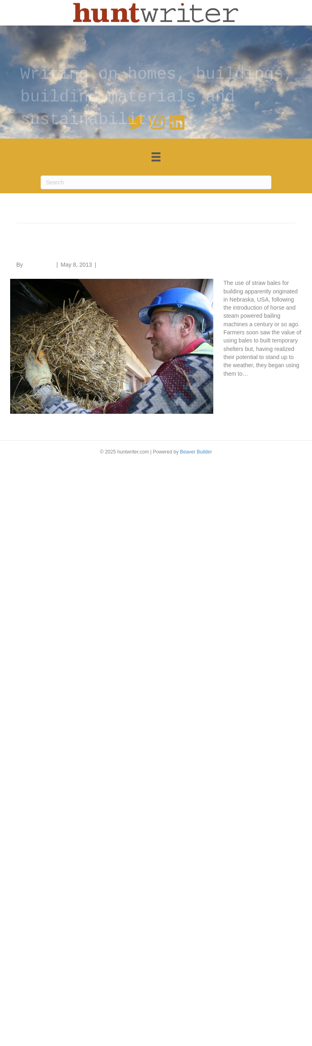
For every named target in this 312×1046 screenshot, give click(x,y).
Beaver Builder (196, 452)
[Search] (156, 182)
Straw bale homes (65, 248)
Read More (237, 386)
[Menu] (156, 157)
